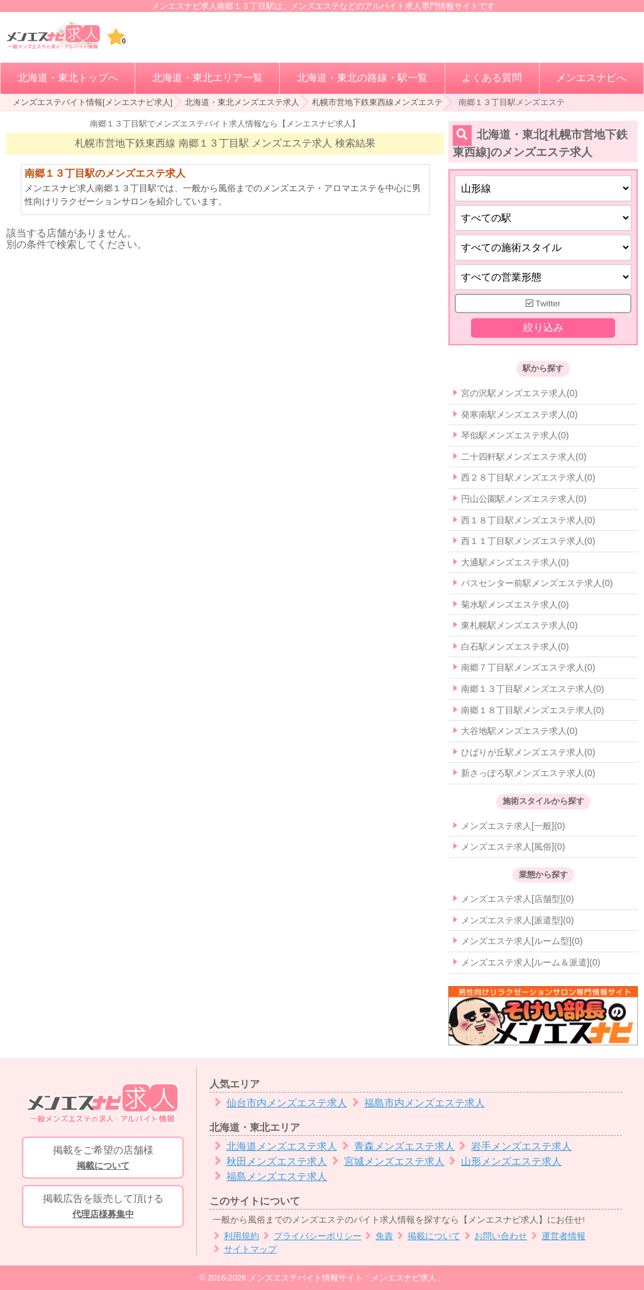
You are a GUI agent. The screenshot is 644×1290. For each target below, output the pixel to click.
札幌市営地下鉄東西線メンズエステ (377, 102)
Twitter (543, 303)
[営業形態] (543, 277)
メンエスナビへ (591, 77)
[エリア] (543, 218)
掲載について (426, 1236)
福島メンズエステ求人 (268, 1176)
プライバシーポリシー (310, 1236)
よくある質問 (492, 77)
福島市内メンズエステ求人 (416, 1103)
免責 (378, 1236)
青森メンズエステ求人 (396, 1146)
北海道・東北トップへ (68, 77)
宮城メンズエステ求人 (386, 1161)
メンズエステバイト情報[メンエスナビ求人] (92, 102)
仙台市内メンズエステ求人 (278, 1103)
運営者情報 (556, 1236)
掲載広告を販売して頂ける (102, 1207)
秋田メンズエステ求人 (268, 1161)
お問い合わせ (494, 1236)
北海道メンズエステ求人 (273, 1146)
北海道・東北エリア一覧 (207, 77)
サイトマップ (243, 1249)
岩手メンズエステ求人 (513, 1146)
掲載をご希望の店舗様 (102, 1158)
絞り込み (543, 328)
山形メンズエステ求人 (503, 1161)
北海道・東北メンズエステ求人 (242, 102)
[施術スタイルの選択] (543, 247)
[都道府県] (543, 188)
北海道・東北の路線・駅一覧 (362, 77)
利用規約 (234, 1236)
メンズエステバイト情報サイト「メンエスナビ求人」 (346, 1277)
